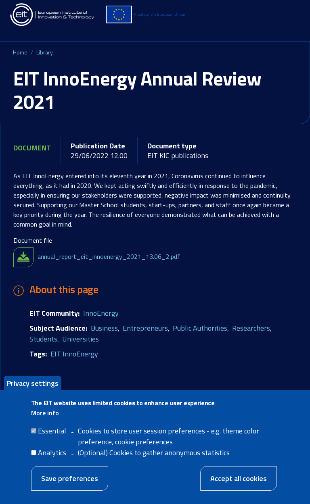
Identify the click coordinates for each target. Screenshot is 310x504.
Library (44, 52)
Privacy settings (33, 386)
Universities (80, 338)
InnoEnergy (101, 313)
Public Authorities (200, 328)
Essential (52, 434)
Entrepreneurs (145, 328)
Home (20, 52)
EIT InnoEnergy (74, 353)
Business (104, 328)
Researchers (251, 328)
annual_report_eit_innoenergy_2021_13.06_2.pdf (109, 256)
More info (45, 417)
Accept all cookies (238, 482)
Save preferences (69, 482)
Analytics (52, 456)
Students (43, 338)
